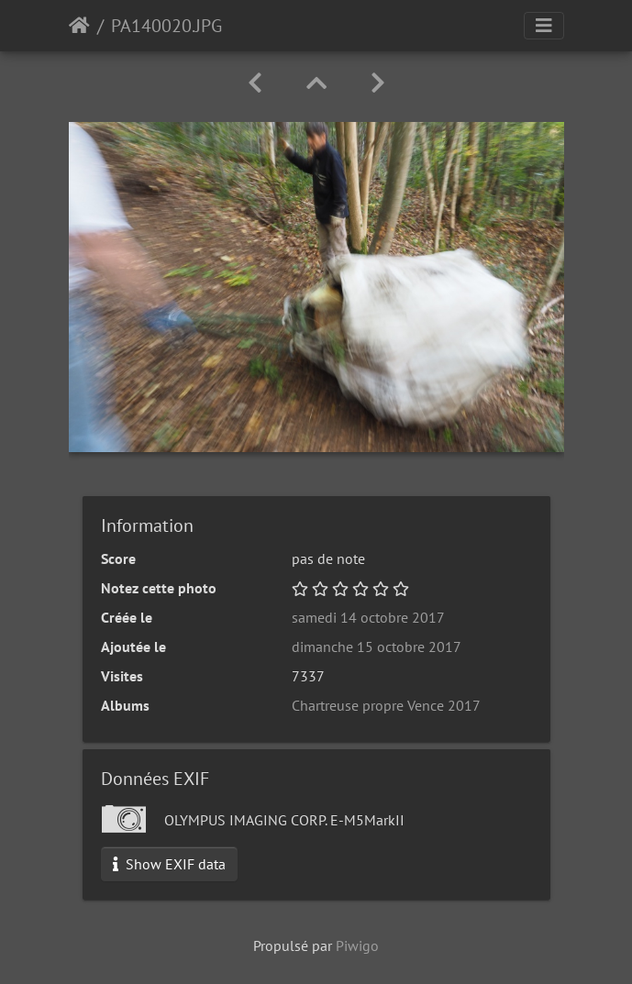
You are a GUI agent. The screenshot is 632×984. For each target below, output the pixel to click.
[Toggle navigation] (544, 25)
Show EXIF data (169, 864)
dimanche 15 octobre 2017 (376, 646)
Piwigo (357, 945)
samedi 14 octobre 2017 (368, 617)
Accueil (79, 25)
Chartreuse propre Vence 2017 (386, 705)
